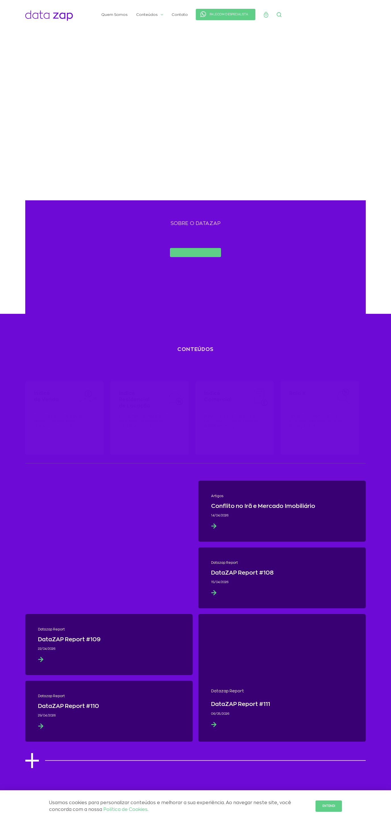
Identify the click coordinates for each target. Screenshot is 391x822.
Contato (180, 14)
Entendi (328, 806)
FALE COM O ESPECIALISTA (229, 14)
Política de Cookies (125, 809)
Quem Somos (114, 14)
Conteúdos (149, 14)
